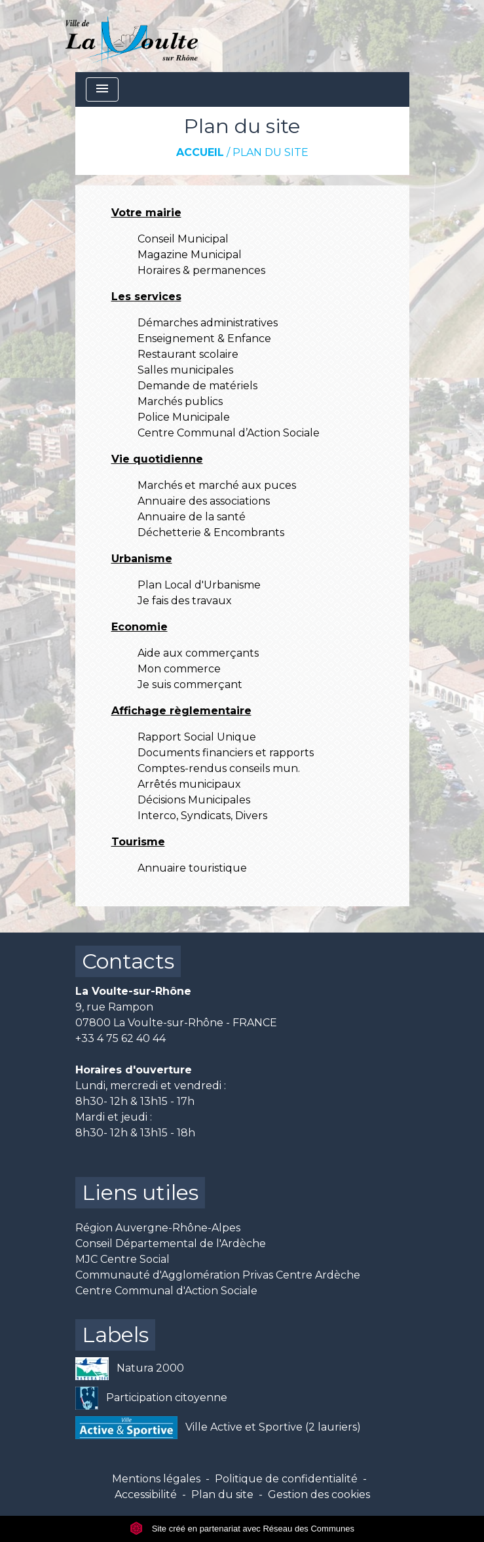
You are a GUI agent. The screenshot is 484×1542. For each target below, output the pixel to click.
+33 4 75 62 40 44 (120, 1038)
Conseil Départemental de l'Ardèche (170, 1243)
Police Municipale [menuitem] (184, 417)
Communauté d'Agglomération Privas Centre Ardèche (217, 1275)
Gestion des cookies (319, 1494)
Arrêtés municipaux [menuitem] (189, 784)
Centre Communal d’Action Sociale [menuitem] (229, 433)
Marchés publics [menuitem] (180, 401)
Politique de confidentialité (286, 1479)
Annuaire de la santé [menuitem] (192, 517)
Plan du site (270, 152)
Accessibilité (146, 1494)
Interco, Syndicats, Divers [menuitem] (202, 815)
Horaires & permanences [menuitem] (201, 270)
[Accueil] (131, 36)
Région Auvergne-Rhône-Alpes (157, 1228)
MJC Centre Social (122, 1259)
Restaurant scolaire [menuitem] (188, 354)
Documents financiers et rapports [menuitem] (226, 752)
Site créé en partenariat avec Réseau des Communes (242, 1528)
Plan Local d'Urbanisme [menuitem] (199, 585)
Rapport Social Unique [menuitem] (197, 737)
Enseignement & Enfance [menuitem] (204, 338)
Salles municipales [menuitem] (185, 370)
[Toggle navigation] (102, 89)
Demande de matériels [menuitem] (197, 385)
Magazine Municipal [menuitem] (190, 254)
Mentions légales (156, 1479)
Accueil (200, 152)
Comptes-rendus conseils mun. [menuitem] (219, 768)
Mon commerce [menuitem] (179, 669)
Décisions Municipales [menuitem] (194, 800)
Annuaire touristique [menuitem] (192, 868)
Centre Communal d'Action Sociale (166, 1290)
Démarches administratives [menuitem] (208, 323)
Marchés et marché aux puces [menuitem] (217, 485)
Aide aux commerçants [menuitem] (198, 653)
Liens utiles (140, 1192)
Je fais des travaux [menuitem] (185, 600)
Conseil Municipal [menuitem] (183, 239)
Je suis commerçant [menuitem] (190, 684)
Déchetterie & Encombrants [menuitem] (211, 532)
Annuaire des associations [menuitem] (204, 501)
